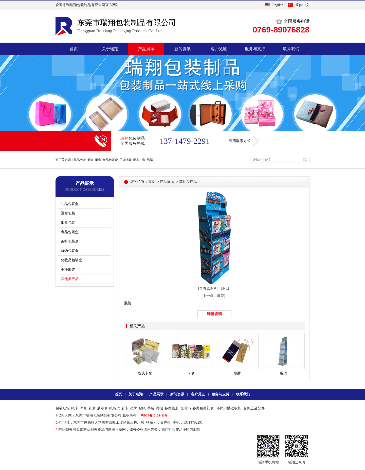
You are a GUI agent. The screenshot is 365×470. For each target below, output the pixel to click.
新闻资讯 (182, 49)
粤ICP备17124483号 (154, 415)
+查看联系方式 (243, 141)
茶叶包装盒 (70, 241)
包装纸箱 (63, 408)
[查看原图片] (208, 288)
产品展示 (146, 49)
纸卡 (74, 408)
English (277, 5)
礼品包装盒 (70, 204)
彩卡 (125, 408)
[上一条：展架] (213, 296)
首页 (74, 49)
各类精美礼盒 (203, 408)
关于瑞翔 (110, 49)
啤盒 (83, 408)
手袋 (150, 408)
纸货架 (114, 408)
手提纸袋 (68, 269)
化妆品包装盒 (71, 260)
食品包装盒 (70, 232)
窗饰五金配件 (254, 408)
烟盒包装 (68, 222)
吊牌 (133, 408)
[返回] (225, 288)
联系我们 (291, 49)
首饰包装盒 (70, 251)
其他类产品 (70, 279)
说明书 (185, 408)
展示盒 (102, 408)
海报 (159, 408)
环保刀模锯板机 (228, 408)
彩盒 (92, 408)
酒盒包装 (68, 213)
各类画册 (172, 408)
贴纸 (142, 408)
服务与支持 (255, 49)
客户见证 (219, 49)
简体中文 (302, 5)
